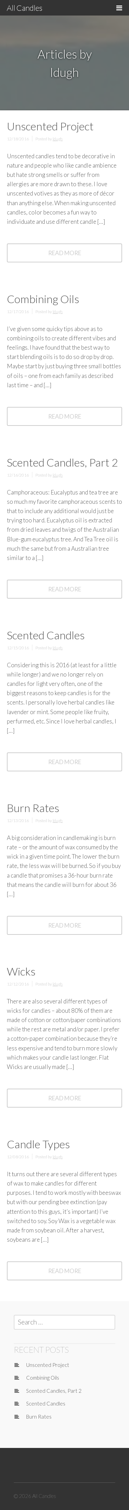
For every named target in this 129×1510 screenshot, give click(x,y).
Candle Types (38, 1144)
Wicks (21, 971)
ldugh (58, 138)
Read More (73, 255)
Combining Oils (43, 299)
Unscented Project (50, 126)
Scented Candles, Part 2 (62, 462)
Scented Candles (46, 635)
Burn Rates (33, 807)
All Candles (24, 7)
